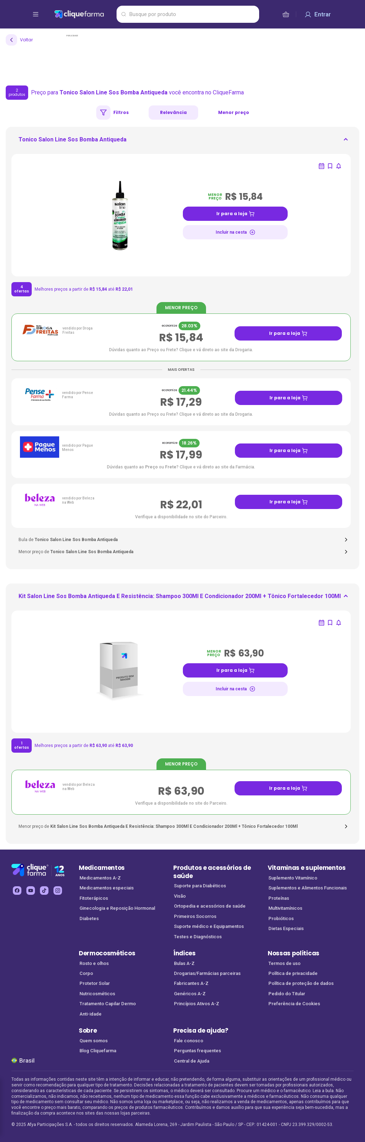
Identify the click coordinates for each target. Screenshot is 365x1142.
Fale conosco (188, 1040)
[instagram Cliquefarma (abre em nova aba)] (57, 890)
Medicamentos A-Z (100, 878)
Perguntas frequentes (197, 1050)
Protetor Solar (94, 983)
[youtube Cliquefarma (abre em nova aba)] (30, 890)
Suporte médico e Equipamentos (209, 926)
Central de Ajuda (191, 1061)
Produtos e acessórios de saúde (212, 872)
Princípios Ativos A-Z (196, 1003)
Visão (180, 896)
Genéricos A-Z (190, 993)
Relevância (173, 112)
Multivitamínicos (285, 908)
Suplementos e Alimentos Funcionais (307, 888)
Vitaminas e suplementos (307, 868)
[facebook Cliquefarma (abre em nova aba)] (17, 890)
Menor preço (233, 112)
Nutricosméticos (97, 993)
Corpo (86, 973)
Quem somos (93, 1040)
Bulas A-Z (184, 963)
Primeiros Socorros (195, 916)
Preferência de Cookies (294, 1003)
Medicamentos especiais (106, 888)
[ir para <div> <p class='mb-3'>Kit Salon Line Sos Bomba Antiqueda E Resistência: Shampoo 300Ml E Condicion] (180, 598)
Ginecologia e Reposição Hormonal (117, 908)
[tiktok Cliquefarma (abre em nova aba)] (44, 890)
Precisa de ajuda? (200, 1030)
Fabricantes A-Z (191, 983)
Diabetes (89, 918)
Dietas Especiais (286, 928)
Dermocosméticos (107, 953)
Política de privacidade (293, 973)
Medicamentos (102, 868)
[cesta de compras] (286, 14)
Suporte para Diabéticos (200, 885)
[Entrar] (317, 14)
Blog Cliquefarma (97, 1050)
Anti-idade (90, 1014)
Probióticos (281, 918)
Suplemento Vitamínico (292, 878)
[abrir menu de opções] (36, 14)
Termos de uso (284, 963)
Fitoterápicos (93, 898)
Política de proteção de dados (301, 983)
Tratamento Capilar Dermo (107, 1003)
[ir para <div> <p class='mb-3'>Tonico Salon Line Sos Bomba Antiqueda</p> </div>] (73, 141)
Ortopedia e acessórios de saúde (210, 906)
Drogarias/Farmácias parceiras (207, 973)
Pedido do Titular (286, 993)
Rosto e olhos (94, 963)
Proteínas (278, 898)
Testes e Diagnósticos (198, 936)
